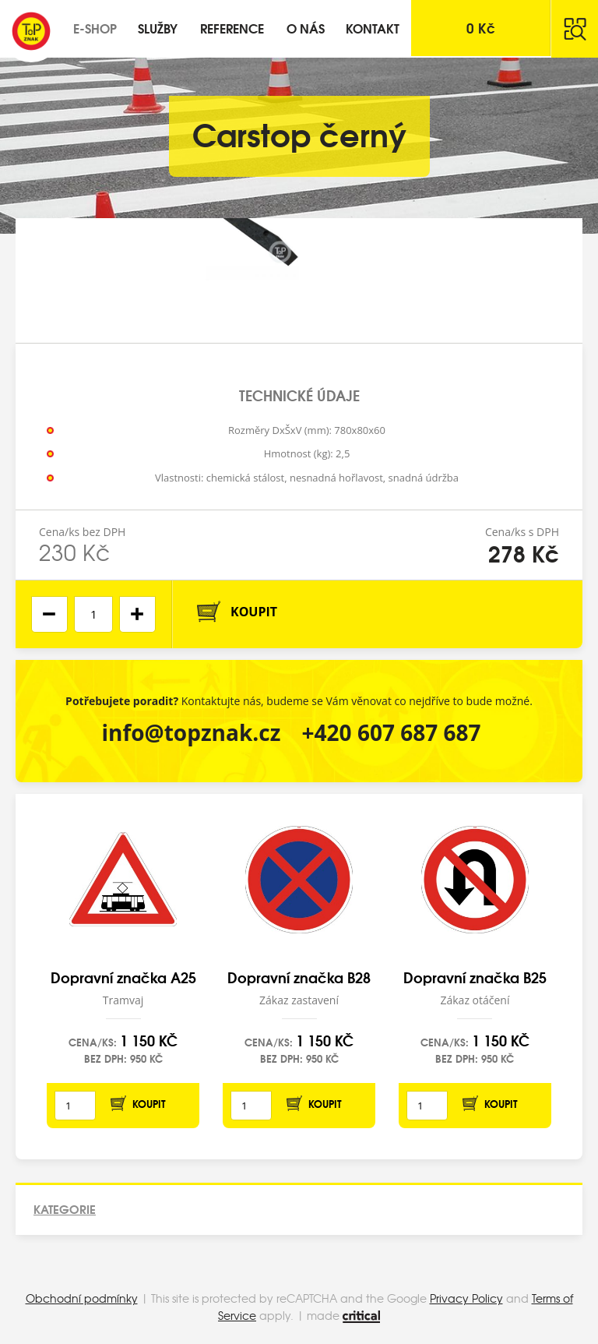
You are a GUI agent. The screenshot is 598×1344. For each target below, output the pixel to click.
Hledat (574, 29)
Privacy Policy (466, 1298)
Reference (232, 27)
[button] (137, 614)
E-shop (95, 27)
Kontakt (372, 27)
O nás (306, 27)
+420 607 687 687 (391, 732)
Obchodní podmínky (82, 1298)
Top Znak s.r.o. (31, 31)
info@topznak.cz (190, 732)
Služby (158, 27)
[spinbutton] (93, 614)
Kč (480, 27)
